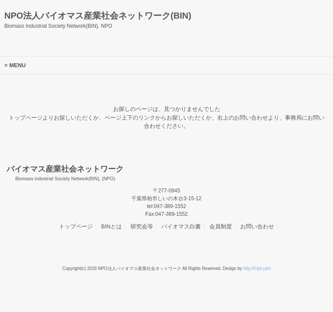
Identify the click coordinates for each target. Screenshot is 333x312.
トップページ (76, 226)
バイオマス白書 (181, 226)
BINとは (111, 226)
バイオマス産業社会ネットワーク (65, 173)
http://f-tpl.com (257, 268)
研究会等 (142, 226)
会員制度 (220, 226)
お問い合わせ (257, 226)
